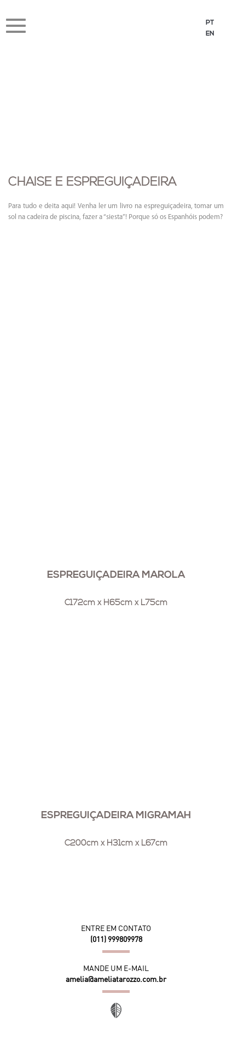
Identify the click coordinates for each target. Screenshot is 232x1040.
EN (210, 34)
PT (210, 23)
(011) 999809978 (116, 939)
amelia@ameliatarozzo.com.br (116, 979)
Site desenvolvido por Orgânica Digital (116, 1010)
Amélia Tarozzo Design (116, 27)
